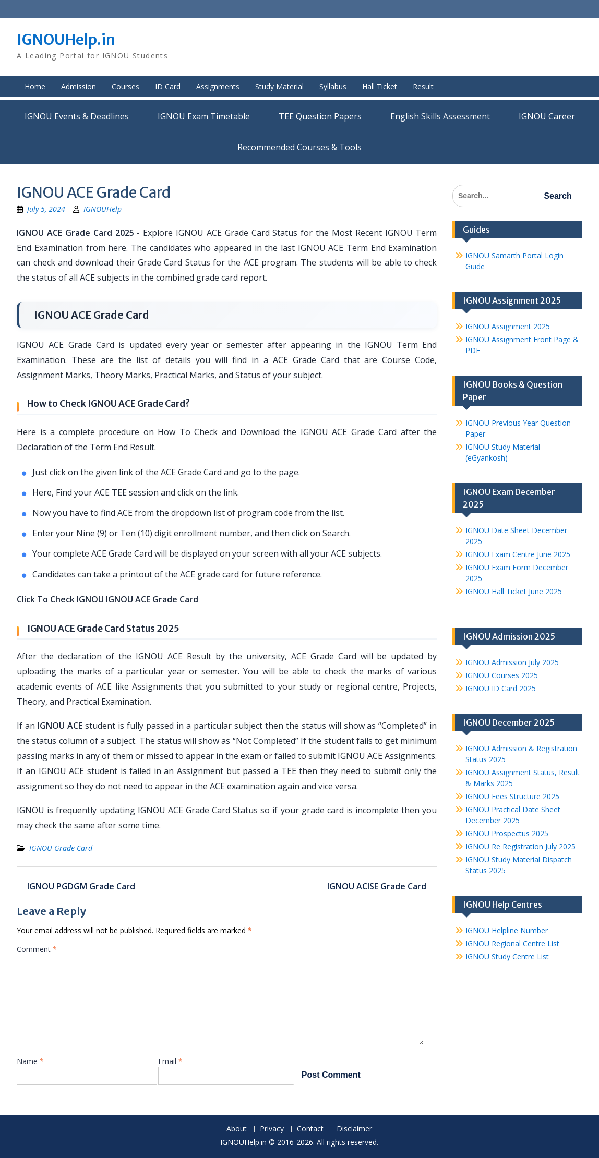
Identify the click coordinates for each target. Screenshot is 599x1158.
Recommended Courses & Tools (299, 147)
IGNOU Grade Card (60, 848)
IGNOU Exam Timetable (204, 116)
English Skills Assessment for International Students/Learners (440, 116)
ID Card (168, 86)
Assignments (217, 86)
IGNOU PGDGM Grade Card (81, 886)
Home (35, 86)
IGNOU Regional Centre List (512, 943)
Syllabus (332, 86)
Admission (78, 86)
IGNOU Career (547, 116)
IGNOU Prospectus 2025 (506, 833)
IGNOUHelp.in (66, 39)
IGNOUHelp (102, 209)
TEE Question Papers (320, 116)
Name (30, 1061)
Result (423, 86)
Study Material (279, 86)
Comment (37, 949)
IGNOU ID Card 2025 (500, 688)
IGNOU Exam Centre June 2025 (517, 554)
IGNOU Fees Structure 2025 (512, 796)
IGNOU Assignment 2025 (507, 326)
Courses (125, 86)
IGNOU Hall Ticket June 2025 (513, 591)
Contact (310, 1129)
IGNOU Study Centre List (507, 956)
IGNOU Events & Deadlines (77, 116)
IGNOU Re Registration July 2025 (520, 846)
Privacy (272, 1129)
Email (170, 1061)
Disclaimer (354, 1129)
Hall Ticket (379, 86)
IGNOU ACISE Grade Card (376, 886)
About (236, 1129)
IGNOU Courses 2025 (501, 675)
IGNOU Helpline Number (506, 930)
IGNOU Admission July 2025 (512, 662)
